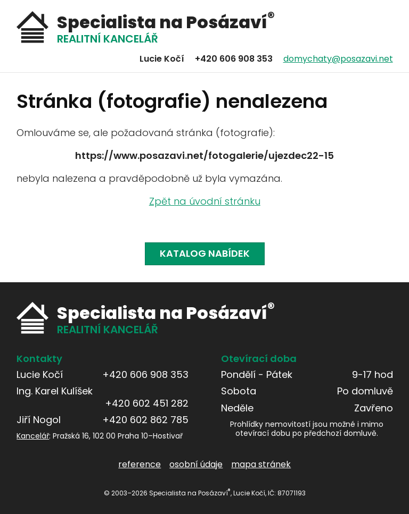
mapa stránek (261, 464)
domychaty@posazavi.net (337, 59)
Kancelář (33, 436)
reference (139, 464)
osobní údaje (196, 464)
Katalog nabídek (205, 253)
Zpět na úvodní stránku (204, 201)
